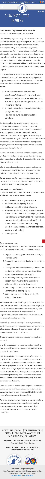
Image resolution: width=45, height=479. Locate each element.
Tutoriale (14, 443)
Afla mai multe (16, 475)
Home (5, 430)
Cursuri (9, 433)
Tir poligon (16, 430)
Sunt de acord (28, 475)
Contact (31, 443)
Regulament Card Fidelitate (13, 440)
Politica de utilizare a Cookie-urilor (22, 450)
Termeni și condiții (11, 447)
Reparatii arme (15, 435)
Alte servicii (31, 435)
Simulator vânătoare (27, 433)
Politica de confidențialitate (29, 447)
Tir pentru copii (32, 430)
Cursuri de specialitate (32, 440)
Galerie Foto (23, 443)
